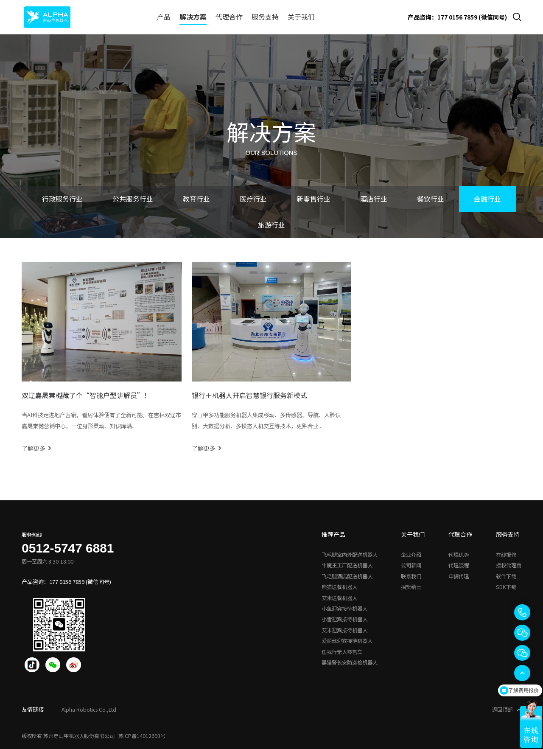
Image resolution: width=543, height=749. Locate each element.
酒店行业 (373, 199)
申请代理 (458, 576)
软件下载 (506, 576)
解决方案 (193, 17)
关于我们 (301, 17)
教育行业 (196, 199)
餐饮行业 (430, 199)
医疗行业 (253, 199)
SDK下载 (506, 587)
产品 (164, 17)
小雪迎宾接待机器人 (344, 619)
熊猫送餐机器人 (339, 587)
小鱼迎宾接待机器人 (344, 608)
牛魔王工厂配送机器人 (347, 565)
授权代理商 (508, 565)
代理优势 (458, 554)
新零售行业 (313, 199)
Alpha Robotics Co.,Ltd (89, 709)
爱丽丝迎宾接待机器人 (347, 641)
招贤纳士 (411, 587)
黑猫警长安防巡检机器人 (350, 662)
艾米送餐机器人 (339, 598)
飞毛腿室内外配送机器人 (350, 554)
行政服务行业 (62, 199)
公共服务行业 (132, 199)
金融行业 (487, 199)
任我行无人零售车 (342, 652)
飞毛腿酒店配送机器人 (347, 576)
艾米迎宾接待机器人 (344, 630)
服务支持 (265, 17)
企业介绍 (411, 554)
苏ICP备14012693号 (141, 736)
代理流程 (458, 565)
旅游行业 (271, 225)
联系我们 (411, 576)
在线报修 (506, 554)
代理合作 (229, 17)
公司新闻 (411, 565)
